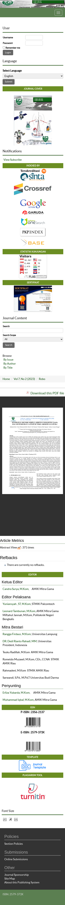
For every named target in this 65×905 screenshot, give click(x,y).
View (6, 159)
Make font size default (10, 819)
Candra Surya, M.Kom (16, 588)
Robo (42, 378)
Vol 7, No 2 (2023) (24, 378)
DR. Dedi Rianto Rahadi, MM (20, 641)
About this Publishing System (21, 882)
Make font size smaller (5, 819)
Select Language (12, 70)
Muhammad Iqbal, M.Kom (18, 699)
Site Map (9, 878)
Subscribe (16, 159)
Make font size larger (16, 819)
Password (7, 43)
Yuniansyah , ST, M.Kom (17, 603)
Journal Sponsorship (16, 874)
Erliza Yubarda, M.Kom (16, 692)
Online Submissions (16, 859)
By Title (7, 367)
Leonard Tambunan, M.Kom (19, 611)
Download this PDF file (47, 393)
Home (6, 378)
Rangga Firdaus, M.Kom (17, 634)
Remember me (13, 48)
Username (8, 37)
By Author (9, 363)
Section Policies (13, 843)
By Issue (8, 359)
